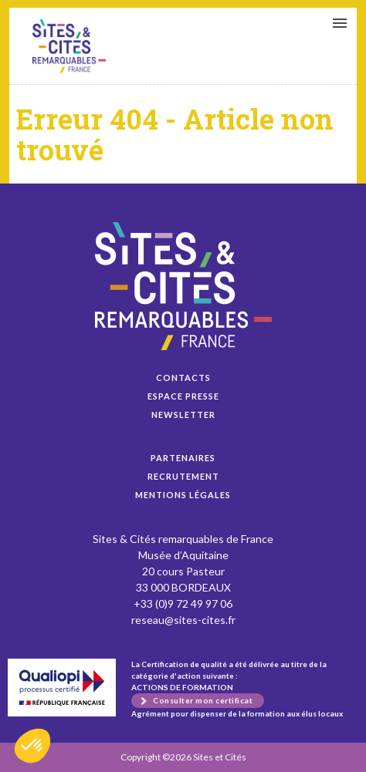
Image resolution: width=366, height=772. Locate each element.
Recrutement (183, 476)
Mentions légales (183, 495)
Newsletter (183, 415)
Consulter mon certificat (202, 700)
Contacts (183, 378)
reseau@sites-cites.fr (183, 619)
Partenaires (183, 458)
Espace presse (183, 396)
